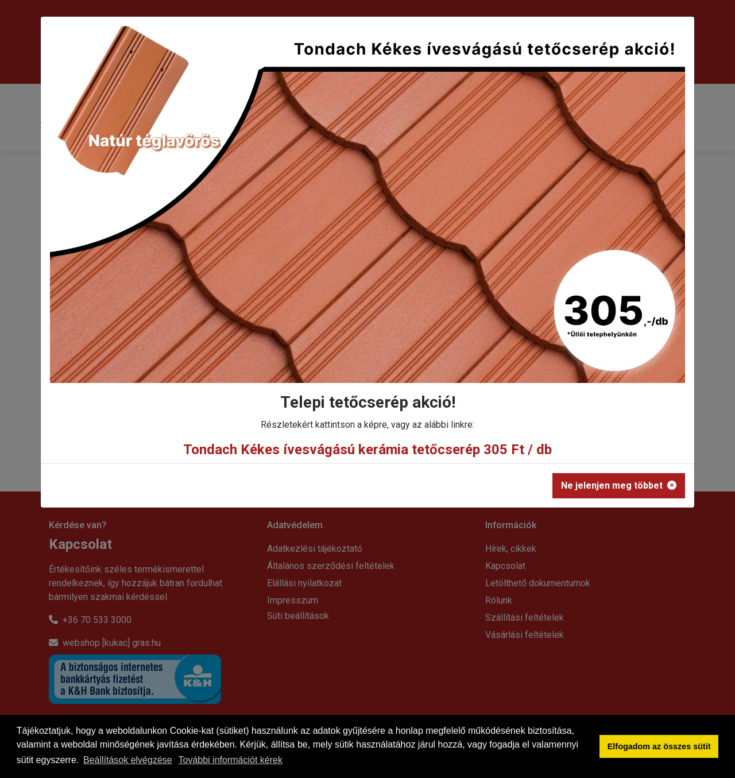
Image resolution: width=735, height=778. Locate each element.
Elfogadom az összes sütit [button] (659, 746)
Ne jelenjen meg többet (618, 485)
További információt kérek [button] (231, 760)
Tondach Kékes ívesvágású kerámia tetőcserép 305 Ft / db (367, 450)
